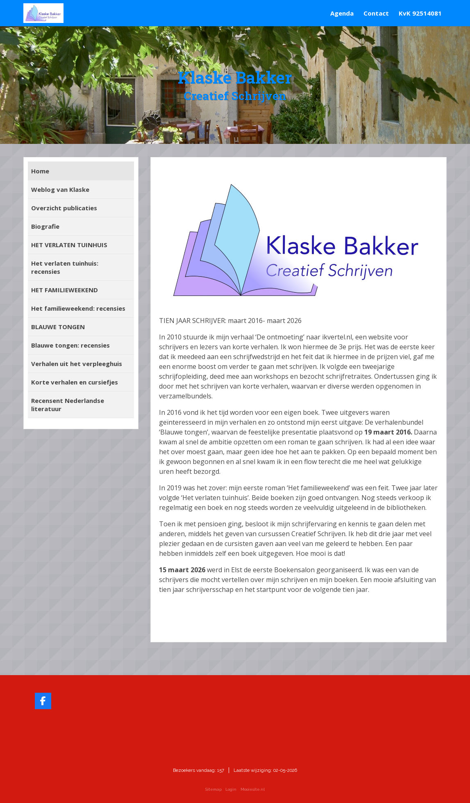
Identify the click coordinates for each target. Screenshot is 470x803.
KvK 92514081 (420, 13)
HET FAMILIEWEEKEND (64, 290)
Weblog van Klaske (60, 189)
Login (230, 789)
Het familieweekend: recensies (78, 308)
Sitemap (213, 789)
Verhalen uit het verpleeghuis (76, 363)
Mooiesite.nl (253, 789)
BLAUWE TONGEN (58, 327)
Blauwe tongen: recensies (70, 345)
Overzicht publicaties (64, 208)
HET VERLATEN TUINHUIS (69, 245)
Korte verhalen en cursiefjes (74, 382)
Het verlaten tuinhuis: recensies (64, 267)
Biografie (45, 226)
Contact (376, 13)
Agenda (342, 13)
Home (40, 171)
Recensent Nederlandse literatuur (67, 404)
